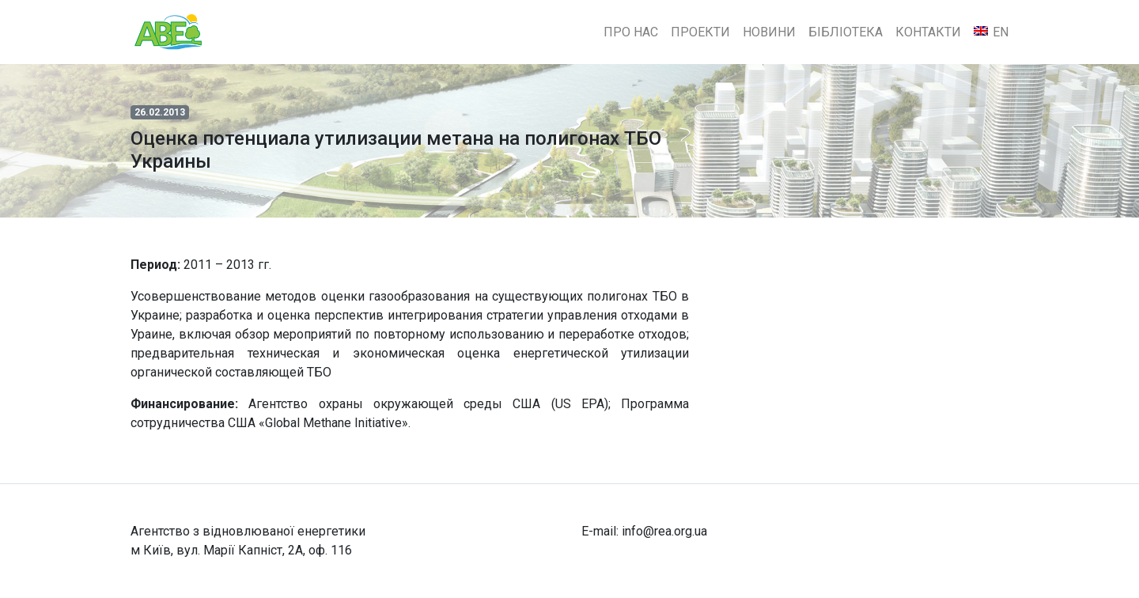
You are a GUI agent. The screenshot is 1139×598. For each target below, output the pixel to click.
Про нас (631, 32)
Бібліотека (845, 32)
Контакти (928, 32)
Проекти (700, 32)
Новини (769, 32)
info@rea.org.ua (664, 531)
